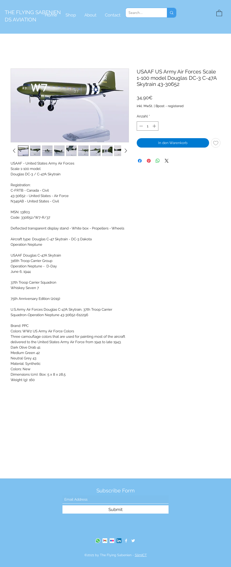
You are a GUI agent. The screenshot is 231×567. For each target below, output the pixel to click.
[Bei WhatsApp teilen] (158, 161)
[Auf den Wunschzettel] (216, 143)
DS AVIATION (20, 19)
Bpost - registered (170, 106)
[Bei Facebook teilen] (140, 161)
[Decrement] (140, 126)
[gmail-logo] (105, 540)
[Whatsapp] (97, 540)
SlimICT (141, 555)
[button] (219, 12)
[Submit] (115, 509)
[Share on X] (166, 161)
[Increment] (155, 126)
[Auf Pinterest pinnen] (149, 161)
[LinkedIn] (119, 540)
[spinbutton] (148, 126)
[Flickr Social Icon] (112, 540)
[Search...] (142, 12)
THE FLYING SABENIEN (33, 12)
